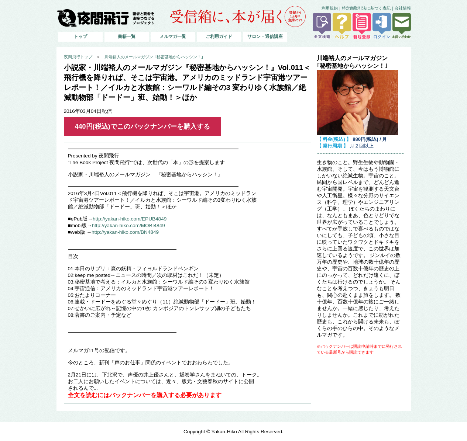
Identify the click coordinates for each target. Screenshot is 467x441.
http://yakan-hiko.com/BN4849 (125, 232)
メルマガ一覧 (172, 36)
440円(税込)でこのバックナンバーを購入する (142, 126)
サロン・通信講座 (265, 36)
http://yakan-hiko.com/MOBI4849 (128, 225)
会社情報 (403, 8)
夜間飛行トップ (78, 57)
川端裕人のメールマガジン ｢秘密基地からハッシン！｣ (153, 57)
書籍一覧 (126, 36)
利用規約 (330, 8)
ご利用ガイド (219, 36)
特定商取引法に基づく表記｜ (368, 8)
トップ (80, 36)
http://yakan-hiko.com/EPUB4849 (129, 219)
